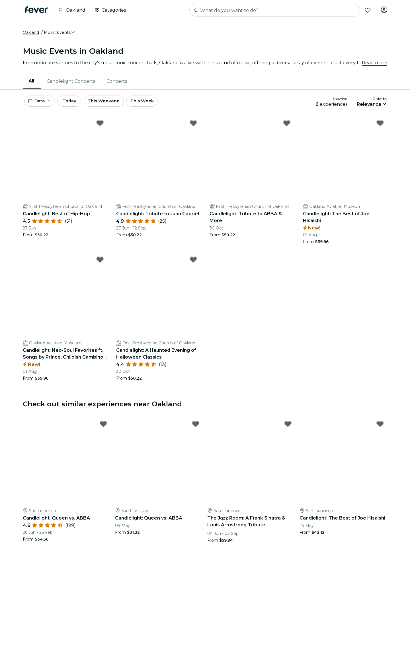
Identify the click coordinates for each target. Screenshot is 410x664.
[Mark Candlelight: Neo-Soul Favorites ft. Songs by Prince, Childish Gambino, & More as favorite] (100, 264)
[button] (60, 35)
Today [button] (76, 104)
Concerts (116, 83)
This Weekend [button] (116, 104)
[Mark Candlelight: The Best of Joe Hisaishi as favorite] (380, 128)
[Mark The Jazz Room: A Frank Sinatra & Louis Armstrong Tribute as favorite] (288, 429)
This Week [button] (158, 104)
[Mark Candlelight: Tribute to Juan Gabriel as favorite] (193, 128)
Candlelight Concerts (71, 83)
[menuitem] (32, 84)
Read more (374, 65)
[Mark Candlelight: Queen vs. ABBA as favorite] (103, 429)
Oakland (31, 35)
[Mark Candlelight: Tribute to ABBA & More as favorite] (286, 128)
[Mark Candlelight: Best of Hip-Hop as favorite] (100, 128)
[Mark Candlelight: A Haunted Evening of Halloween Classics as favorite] (193, 264)
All (31, 83)
